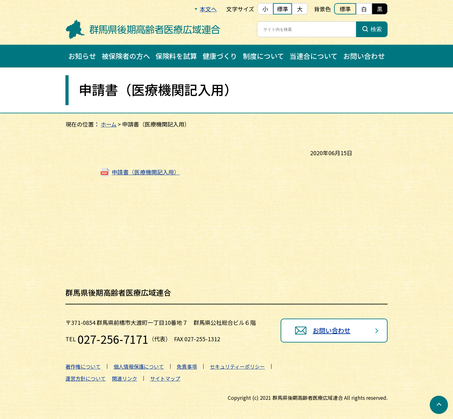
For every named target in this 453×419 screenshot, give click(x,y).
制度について (263, 56)
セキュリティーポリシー (237, 366)
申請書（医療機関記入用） (146, 172)
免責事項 (187, 366)
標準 (282, 9)
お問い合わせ (364, 56)
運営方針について (85, 378)
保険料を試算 (176, 56)
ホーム (109, 124)
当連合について (313, 56)
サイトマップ (165, 378)
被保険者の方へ (126, 56)
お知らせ (82, 56)
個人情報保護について (139, 366)
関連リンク (124, 378)
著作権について (83, 366)
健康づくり (220, 56)
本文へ (208, 9)
